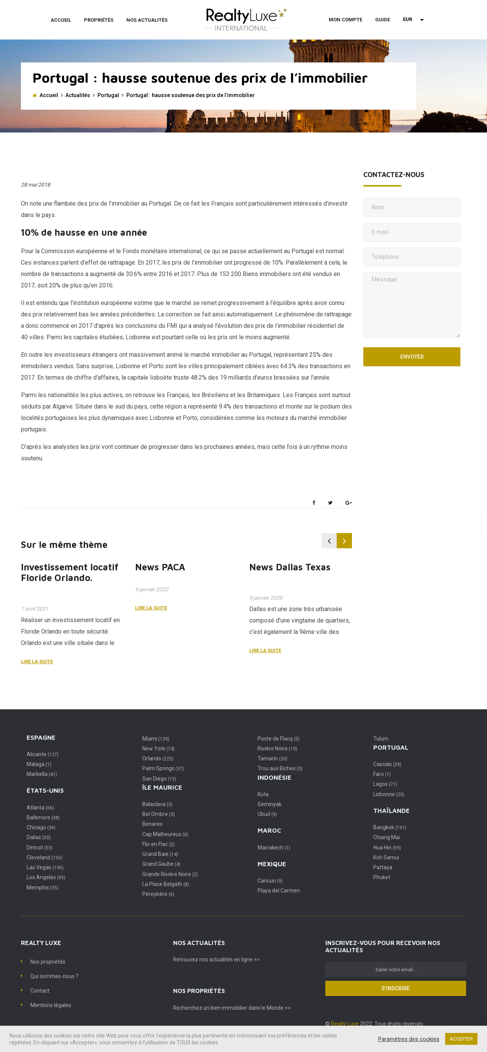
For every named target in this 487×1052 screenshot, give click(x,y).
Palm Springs (163, 768)
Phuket (381, 877)
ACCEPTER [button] (461, 1039)
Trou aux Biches (280, 768)
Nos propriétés (47, 962)
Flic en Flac (158, 844)
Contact (39, 991)
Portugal (108, 95)
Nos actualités (146, 20)
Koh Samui (386, 857)
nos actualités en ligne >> (229, 959)
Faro (382, 774)
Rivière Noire (277, 748)
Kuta (263, 794)
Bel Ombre (158, 814)
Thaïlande (391, 810)
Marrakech (274, 847)
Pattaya (382, 867)
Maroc (269, 830)
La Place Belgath (165, 884)
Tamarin (272, 758)
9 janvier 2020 (151, 589)
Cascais (387, 764)
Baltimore (43, 817)
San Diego (159, 779)
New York (158, 748)
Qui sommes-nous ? (54, 976)
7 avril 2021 (34, 609)
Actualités (77, 95)
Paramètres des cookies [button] (408, 1039)
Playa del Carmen (279, 891)
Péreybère (158, 894)
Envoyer (412, 357)
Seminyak (270, 804)
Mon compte (345, 19)
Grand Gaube (161, 864)
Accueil (61, 20)
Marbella (42, 774)
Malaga (39, 764)
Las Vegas (45, 867)
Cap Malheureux (165, 834)
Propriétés (98, 20)
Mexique (272, 864)
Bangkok (389, 827)
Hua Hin (387, 847)
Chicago (41, 827)
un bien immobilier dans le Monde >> (247, 1008)
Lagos (385, 784)
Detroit (40, 847)
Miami (155, 739)
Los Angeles (46, 877)
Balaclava (157, 804)
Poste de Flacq (278, 739)
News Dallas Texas (290, 567)
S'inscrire (396, 988)
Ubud (267, 814)
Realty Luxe (345, 1024)
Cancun (270, 881)
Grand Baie (160, 854)
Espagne (41, 737)
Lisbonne (388, 794)
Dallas (39, 837)
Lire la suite (37, 661)
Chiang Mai (386, 837)
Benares (152, 824)
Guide (382, 19)
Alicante (43, 754)
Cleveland (44, 857)
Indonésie (274, 777)
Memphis (43, 887)
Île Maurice (162, 787)
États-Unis (45, 790)
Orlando (157, 758)
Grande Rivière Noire (170, 874)
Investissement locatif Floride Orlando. (69, 572)
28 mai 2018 (35, 185)
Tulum (380, 739)
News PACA (160, 567)
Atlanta (40, 808)
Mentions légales (50, 1005)
